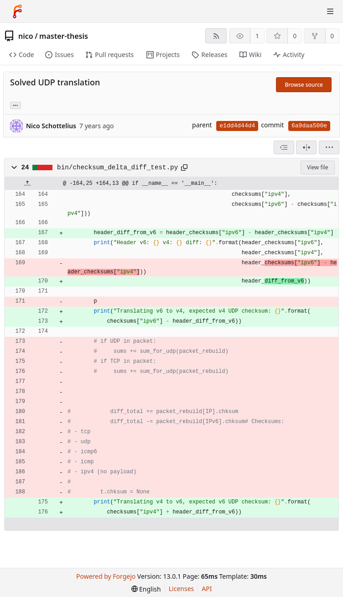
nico (25, 36)
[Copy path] (184, 167)
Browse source (304, 85)
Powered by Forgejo (105, 576)
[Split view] (306, 147)
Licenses (181, 588)
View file (317, 167)
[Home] (17, 11)
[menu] (329, 147)
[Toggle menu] (330, 11)
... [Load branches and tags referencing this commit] (15, 105)
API (207, 588)
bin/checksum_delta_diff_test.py (117, 167)
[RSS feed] (216, 35)
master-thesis (63, 36)
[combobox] (284, 147)
